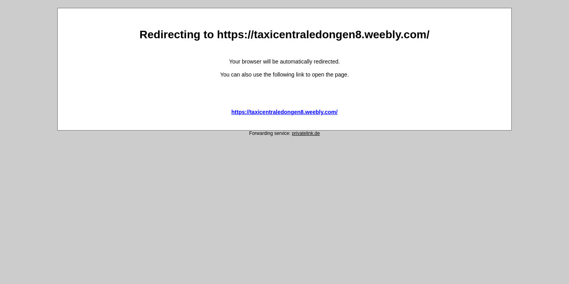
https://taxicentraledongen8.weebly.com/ (285, 112)
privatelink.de (306, 133)
